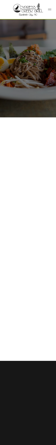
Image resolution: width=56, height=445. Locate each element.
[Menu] (49, 9)
